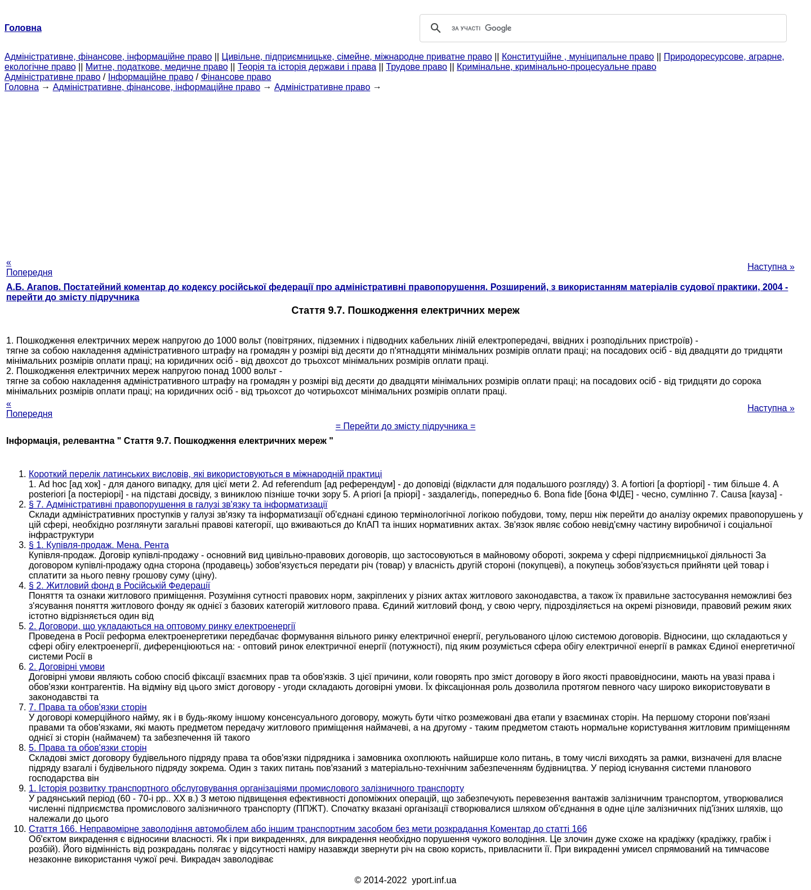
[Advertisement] (405, 171)
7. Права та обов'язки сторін (87, 707)
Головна (22, 87)
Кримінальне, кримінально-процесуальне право (556, 67)
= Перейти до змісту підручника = (406, 426)
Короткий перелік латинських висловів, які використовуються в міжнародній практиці (205, 474)
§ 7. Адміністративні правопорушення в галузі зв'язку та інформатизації (178, 504)
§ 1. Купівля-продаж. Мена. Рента (99, 545)
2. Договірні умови (67, 666)
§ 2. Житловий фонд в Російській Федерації (119, 585)
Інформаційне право (151, 77)
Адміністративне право (52, 77)
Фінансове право (236, 77)
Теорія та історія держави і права (307, 67)
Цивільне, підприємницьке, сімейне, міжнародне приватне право (357, 56)
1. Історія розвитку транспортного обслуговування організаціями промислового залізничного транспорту (246, 788)
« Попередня (29, 267)
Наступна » (771, 267)
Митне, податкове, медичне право (157, 67)
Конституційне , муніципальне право (578, 56)
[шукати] (601, 28)
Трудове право (416, 67)
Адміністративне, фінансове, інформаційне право (108, 56)
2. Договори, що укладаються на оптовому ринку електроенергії (162, 626)
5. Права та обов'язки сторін (87, 748)
